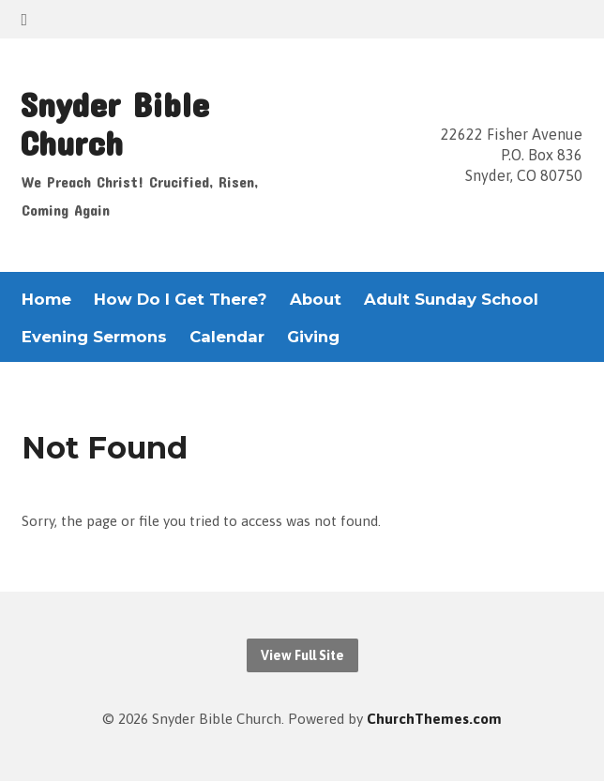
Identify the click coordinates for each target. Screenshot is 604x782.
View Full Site (302, 655)
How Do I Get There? (180, 300)
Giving (313, 337)
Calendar (226, 337)
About (315, 300)
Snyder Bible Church (114, 122)
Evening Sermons (94, 337)
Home (46, 300)
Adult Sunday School (451, 300)
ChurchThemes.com (434, 719)
